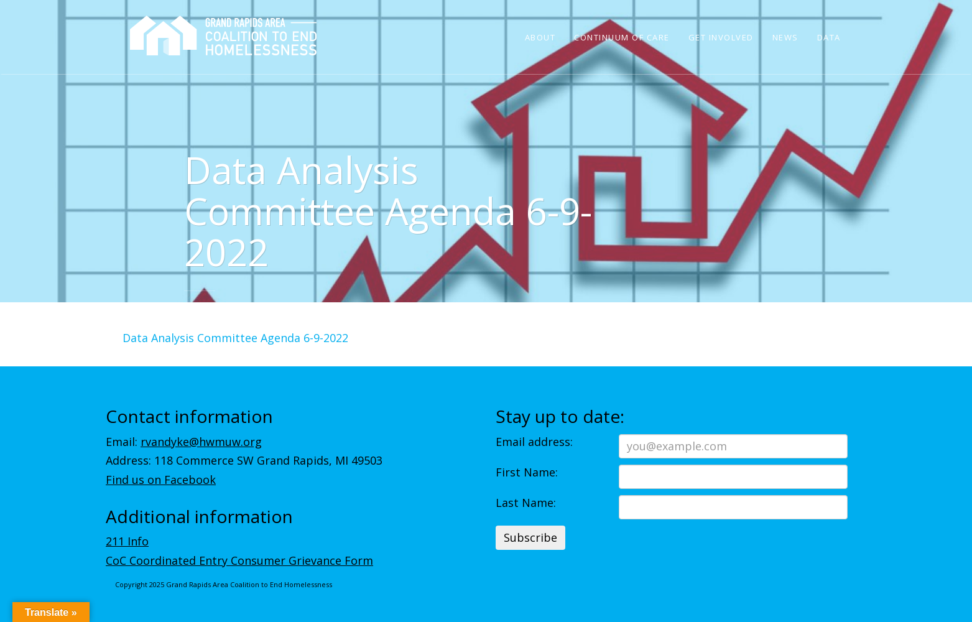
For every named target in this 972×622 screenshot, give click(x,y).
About (540, 37)
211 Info (127, 541)
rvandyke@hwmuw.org (201, 441)
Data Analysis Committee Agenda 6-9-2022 (235, 337)
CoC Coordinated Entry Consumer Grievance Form (239, 560)
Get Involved (721, 37)
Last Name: (526, 502)
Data (829, 37)
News (785, 37)
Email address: (534, 441)
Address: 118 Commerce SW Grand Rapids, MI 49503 (244, 460)
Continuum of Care (622, 37)
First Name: (527, 472)
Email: (184, 441)
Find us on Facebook (161, 479)
